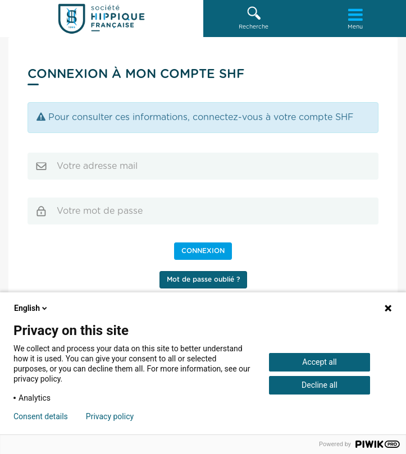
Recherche (254, 18)
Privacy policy (110, 416)
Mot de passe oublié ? (203, 279)
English (31, 308)
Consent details (40, 416)
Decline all (319, 384)
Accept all (319, 361)
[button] (254, 18)
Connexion (203, 250)
